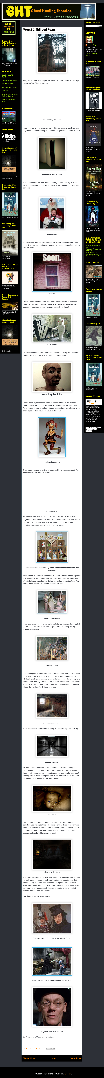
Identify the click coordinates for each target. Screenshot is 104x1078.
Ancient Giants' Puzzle (93, 254)
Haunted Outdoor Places (94, 256)
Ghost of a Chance (8, 84)
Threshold (5, 91)
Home (52, 1058)
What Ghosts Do (91, 252)
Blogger (68, 1074)
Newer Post (29, 1058)
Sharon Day (91, 45)
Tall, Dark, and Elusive (9, 87)
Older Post (75, 1058)
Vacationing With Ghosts (10, 80)
